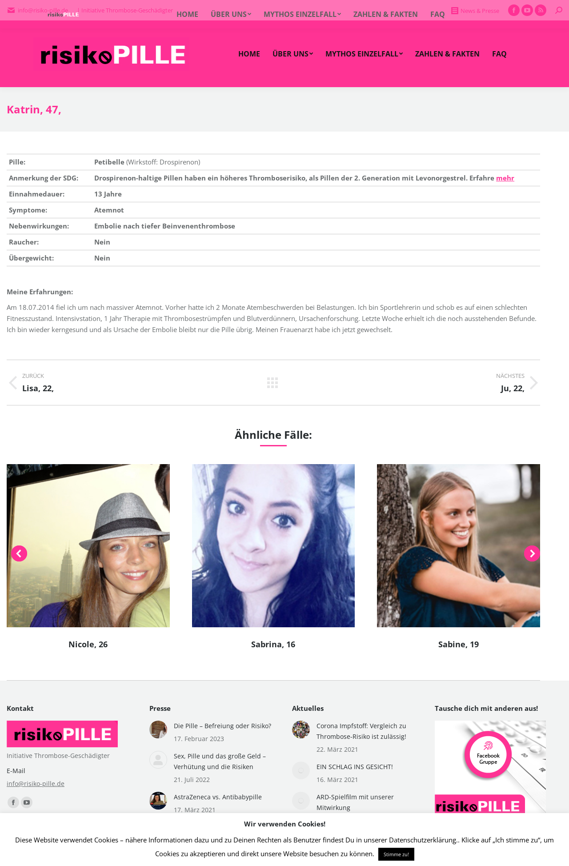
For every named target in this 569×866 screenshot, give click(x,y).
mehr (505, 177)
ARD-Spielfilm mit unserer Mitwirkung (355, 802)
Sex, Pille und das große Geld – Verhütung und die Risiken (220, 761)
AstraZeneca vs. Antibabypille (218, 797)
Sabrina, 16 (273, 644)
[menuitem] (249, 53)
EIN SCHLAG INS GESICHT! (355, 766)
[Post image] (158, 729)
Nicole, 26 (88, 644)
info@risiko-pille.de (35, 783)
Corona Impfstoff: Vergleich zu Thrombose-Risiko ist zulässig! (361, 731)
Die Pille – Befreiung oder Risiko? (222, 726)
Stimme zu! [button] (396, 854)
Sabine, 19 (458, 644)
